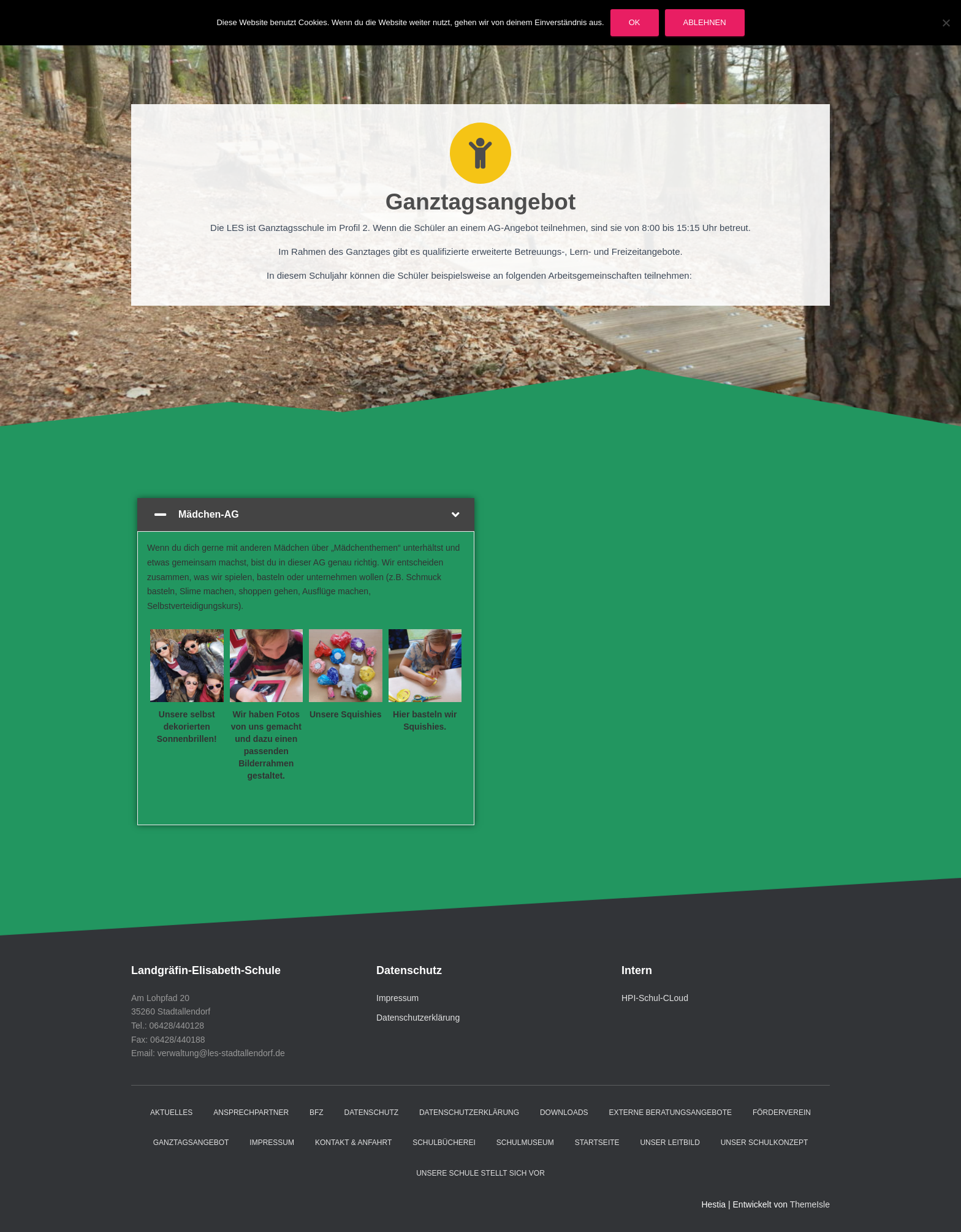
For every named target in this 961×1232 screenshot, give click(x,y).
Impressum (397, 998)
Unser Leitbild (669, 1142)
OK (634, 22)
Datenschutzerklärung (418, 1017)
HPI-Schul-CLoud (654, 998)
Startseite (597, 1142)
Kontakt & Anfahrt (353, 1142)
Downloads (564, 1112)
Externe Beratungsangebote (670, 1112)
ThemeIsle (810, 1204)
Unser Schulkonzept (764, 1142)
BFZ (317, 1112)
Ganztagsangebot (191, 1142)
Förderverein (782, 1112)
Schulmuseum (525, 1142)
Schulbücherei (444, 1142)
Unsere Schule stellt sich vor (480, 1173)
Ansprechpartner (251, 1112)
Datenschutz (371, 1112)
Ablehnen (704, 22)
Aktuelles (171, 1112)
